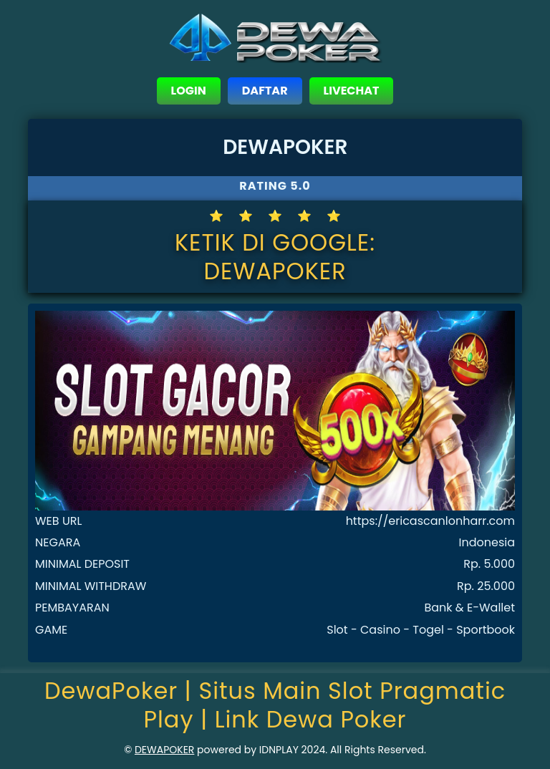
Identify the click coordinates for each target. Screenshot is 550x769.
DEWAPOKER (164, 750)
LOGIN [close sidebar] (188, 90)
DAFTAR (265, 90)
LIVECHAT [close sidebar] (352, 90)
